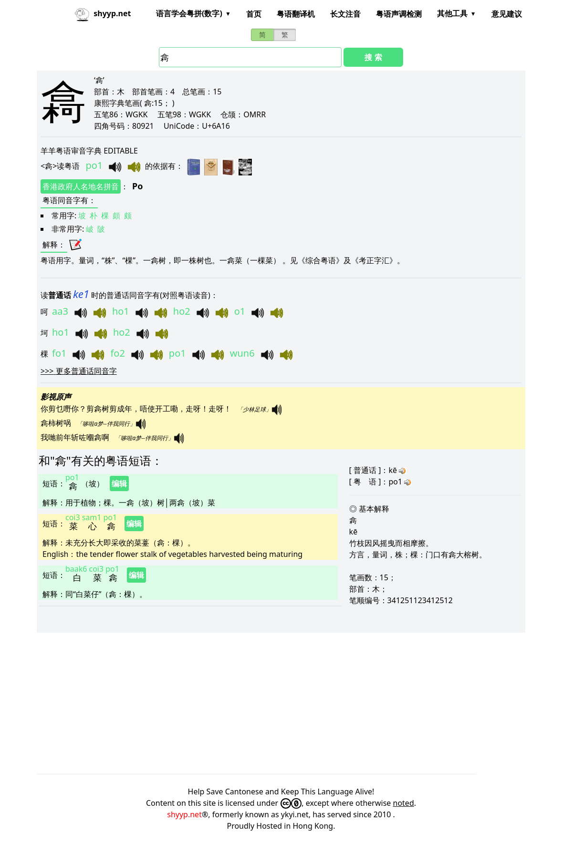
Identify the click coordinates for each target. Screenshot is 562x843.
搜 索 (373, 57)
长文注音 (345, 14)
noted (403, 803)
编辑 (119, 483)
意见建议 (506, 14)
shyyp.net (184, 814)
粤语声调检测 (399, 14)
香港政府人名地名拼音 (80, 186)
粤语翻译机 (296, 14)
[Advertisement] (281, 703)
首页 (253, 14)
